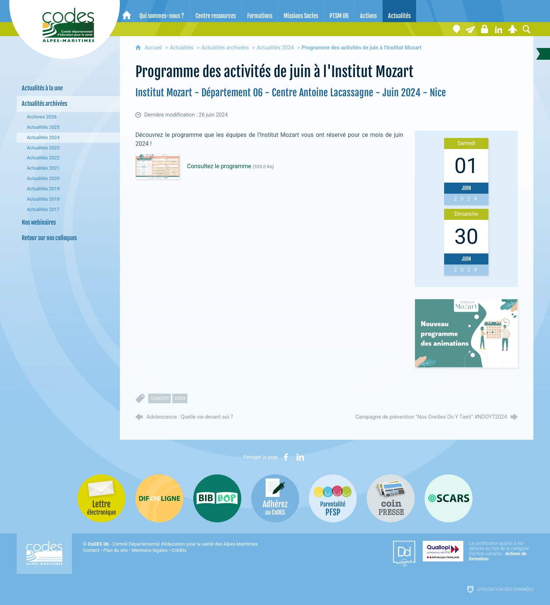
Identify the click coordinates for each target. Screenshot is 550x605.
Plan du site (115, 550)
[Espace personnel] (512, 29)
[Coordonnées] (456, 29)
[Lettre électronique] (470, 29)
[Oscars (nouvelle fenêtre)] (449, 498)
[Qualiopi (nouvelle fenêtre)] (478, 551)
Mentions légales (149, 550)
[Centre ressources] (215, 11)
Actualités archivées (225, 48)
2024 (179, 398)
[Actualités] (399, 11)
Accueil (154, 48)
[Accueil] (127, 11)
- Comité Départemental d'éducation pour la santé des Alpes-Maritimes (173, 544)
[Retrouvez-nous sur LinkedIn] (498, 29)
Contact (91, 550)
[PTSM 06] (339, 11)
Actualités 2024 (275, 48)
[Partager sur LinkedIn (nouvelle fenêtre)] (300, 457)
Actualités (181, 48)
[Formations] (260, 11)
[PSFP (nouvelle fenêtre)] (333, 498)
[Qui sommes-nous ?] (162, 11)
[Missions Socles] (301, 11)
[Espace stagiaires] (484, 29)
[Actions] (368, 11)
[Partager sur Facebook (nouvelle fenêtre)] (286, 457)
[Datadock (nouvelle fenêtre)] (404, 554)
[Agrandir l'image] (466, 333)
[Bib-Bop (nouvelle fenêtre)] (217, 498)
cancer (160, 398)
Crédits (179, 550)
